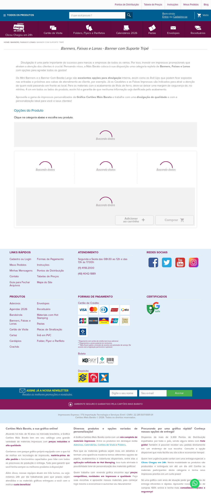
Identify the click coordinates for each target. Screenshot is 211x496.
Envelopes (173, 29)
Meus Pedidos (191, 4)
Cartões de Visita (106, 445)
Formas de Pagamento (50, 259)
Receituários (198, 29)
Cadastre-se (180, 17)
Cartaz (13, 335)
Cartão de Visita (53, 29)
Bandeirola (16, 315)
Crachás (14, 346)
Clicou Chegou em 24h (19, 29)
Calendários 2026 (126, 29)
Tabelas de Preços (48, 276)
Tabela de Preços (153, 4)
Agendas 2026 (18, 309)
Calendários (90, 445)
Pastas (152, 29)
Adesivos (15, 303)
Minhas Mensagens (21, 270)
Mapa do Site (44, 282)
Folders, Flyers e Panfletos (89, 29)
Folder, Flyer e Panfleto (50, 341)
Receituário (43, 309)
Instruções (172, 4)
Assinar (179, 393)
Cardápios (15, 341)
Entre (165, 17)
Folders (122, 445)
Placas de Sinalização (49, 329)
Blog (206, 4)
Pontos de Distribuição (127, 4)
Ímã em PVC (44, 335)
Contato (14, 276)
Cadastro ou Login (20, 259)
